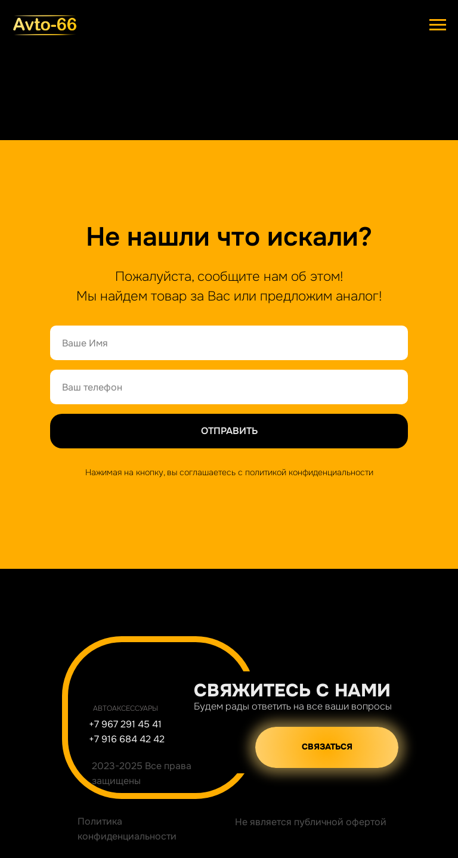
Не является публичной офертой (310, 822)
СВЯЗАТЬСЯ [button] (327, 746)
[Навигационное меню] (437, 25)
